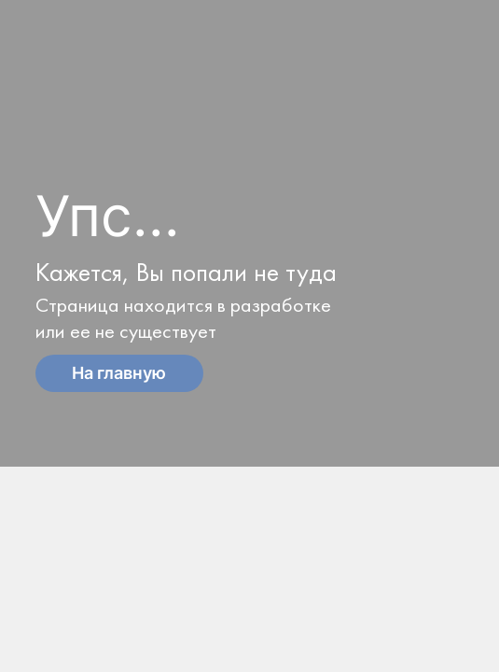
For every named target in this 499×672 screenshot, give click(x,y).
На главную (119, 373)
